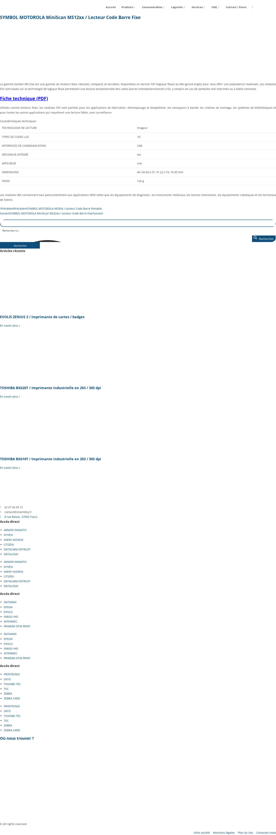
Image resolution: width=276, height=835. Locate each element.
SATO (7, 679)
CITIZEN (9, 544)
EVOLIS (8, 612)
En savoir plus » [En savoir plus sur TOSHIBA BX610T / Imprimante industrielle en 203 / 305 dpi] (10, 467)
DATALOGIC (11, 554)
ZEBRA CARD (12, 698)
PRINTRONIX (12, 674)
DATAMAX (10, 602)
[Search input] (138, 230)
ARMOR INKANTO (15, 530)
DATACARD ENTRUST (17, 549)
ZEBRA (8, 693)
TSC (6, 689)
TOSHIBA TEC (12, 684)
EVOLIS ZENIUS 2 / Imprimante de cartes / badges (42, 317)
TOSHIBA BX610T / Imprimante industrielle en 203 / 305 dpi (50, 459)
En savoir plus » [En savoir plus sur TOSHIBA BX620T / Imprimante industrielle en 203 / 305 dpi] (10, 396)
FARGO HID (11, 616)
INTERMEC (10, 621)
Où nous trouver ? (17, 738)
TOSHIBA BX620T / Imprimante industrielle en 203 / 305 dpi (50, 387)
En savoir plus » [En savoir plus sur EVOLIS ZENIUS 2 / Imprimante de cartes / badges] (10, 325)
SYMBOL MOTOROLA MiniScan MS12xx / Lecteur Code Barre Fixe (70, 17)
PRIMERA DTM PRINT (17, 626)
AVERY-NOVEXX (13, 540)
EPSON (8, 607)
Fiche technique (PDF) (24, 98)
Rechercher (20, 245)
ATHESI (8, 535)
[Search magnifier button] (264, 239)
